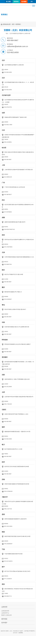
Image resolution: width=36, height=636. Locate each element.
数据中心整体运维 (6, 616)
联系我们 (16, 1)
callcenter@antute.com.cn (17, 46)
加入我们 (8, 1)
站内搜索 (23, 1)
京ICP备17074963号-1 (29, 632)
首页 (13, 24)
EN (31, 1)
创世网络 (20, 633)
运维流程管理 (5, 612)
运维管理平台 (5, 614)
